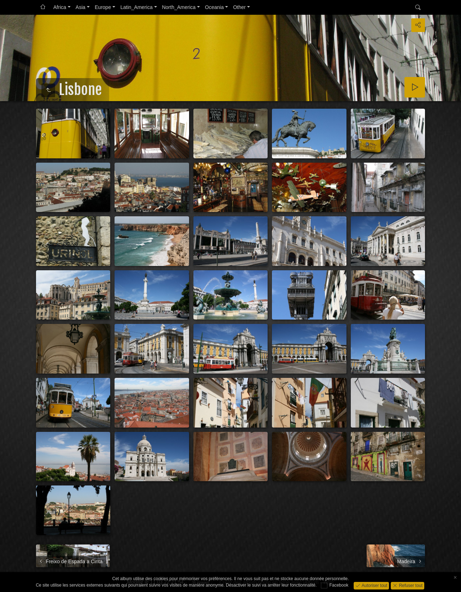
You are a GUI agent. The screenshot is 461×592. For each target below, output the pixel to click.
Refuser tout (410, 585)
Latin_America (136, 7)
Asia (80, 7)
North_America (179, 7)
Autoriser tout (374, 585)
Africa (59, 7)
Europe (103, 7)
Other (239, 7)
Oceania (214, 7)
